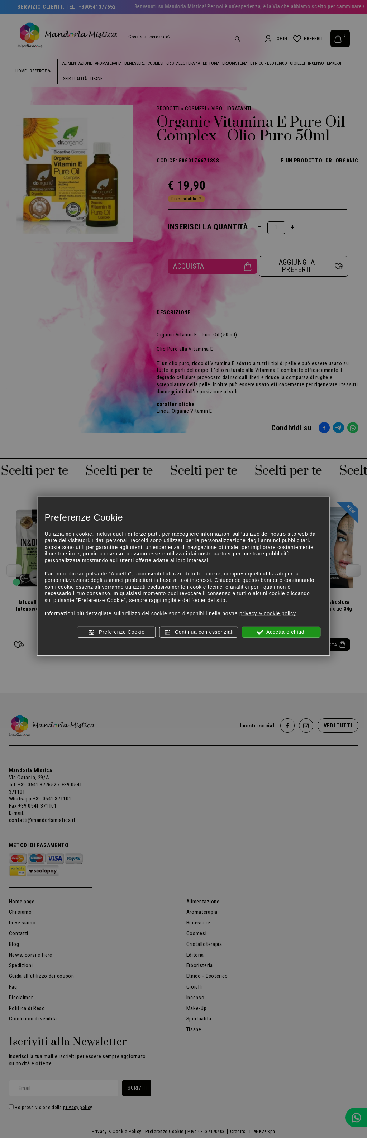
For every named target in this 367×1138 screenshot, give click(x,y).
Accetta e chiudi (281, 632)
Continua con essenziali (199, 632)
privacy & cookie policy (267, 613)
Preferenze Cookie (116, 632)
